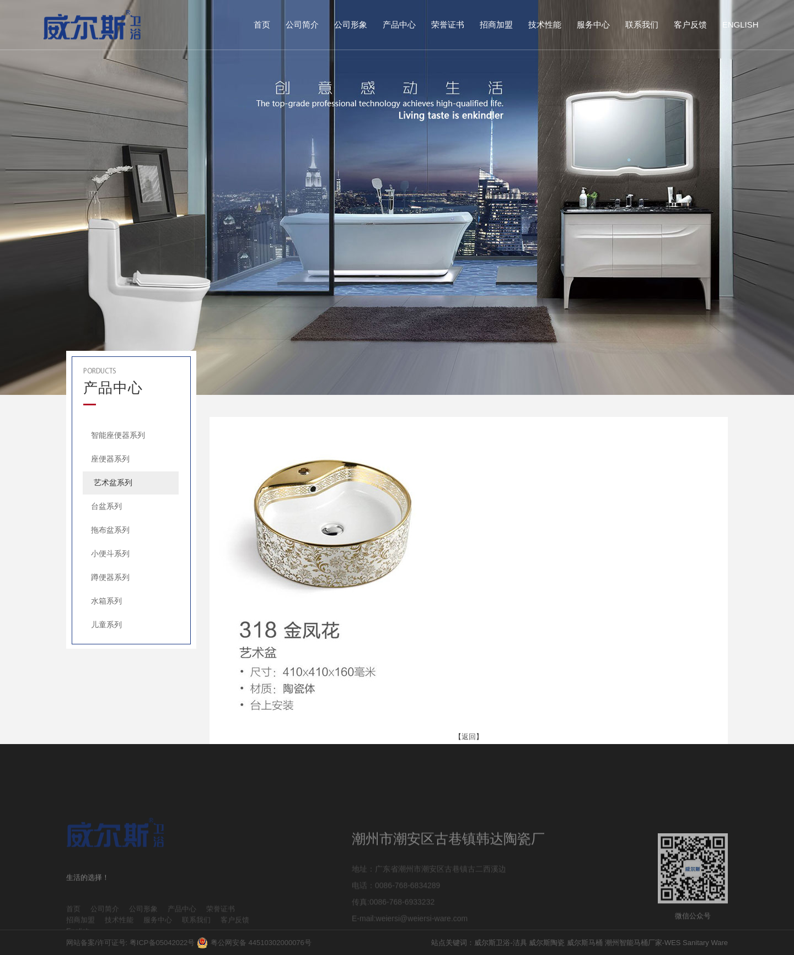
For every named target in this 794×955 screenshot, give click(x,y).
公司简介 (302, 24)
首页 (262, 24)
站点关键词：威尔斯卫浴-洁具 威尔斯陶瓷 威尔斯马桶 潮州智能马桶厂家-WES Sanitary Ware (579, 942)
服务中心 (593, 24)
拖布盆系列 (110, 529)
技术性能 (544, 24)
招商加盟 (496, 24)
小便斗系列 (110, 553)
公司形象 (350, 24)
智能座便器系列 (118, 435)
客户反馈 (690, 24)
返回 (469, 736)
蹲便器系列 (110, 577)
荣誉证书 (447, 24)
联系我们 (641, 24)
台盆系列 (106, 506)
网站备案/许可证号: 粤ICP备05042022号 (130, 942)
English (740, 24)
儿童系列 (106, 624)
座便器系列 (110, 458)
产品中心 (399, 24)
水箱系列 (106, 600)
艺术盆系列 (113, 482)
